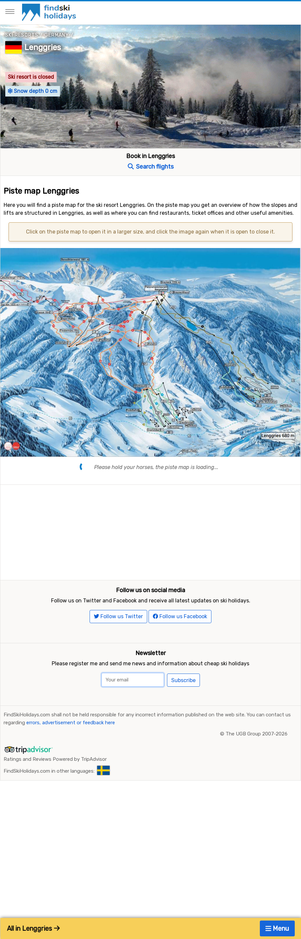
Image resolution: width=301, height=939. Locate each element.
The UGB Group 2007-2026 (256, 815)
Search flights (151, 166)
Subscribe (183, 761)
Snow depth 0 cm (32, 91)
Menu (277, 928)
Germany (56, 35)
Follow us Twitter (118, 697)
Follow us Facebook (180, 697)
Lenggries (42, 47)
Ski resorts (21, 35)
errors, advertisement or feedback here (70, 804)
